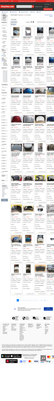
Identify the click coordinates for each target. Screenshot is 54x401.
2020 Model (4, 79)
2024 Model (4, 74)
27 (41, 300)
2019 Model (4, 80)
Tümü (4, 55)
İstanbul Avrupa (4, 187)
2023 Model (4, 75)
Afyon (4, 195)
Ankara (4, 189)
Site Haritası (5, 332)
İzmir (4, 190)
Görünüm (28, 22)
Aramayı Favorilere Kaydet (48, 309)
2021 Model (4, 78)
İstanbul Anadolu (4, 188)
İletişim (38, 328)
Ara (5, 200)
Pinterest (46, 331)
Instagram (46, 329)
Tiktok (46, 332)
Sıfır (4, 54)
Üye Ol (46, 6)
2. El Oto (12, 327)
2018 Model (4, 81)
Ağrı (4, 196)
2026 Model (4, 72)
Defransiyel (22, 337)
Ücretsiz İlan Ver (48, 9)
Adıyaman (4, 194)
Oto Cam (21, 334)
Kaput (33, 12)
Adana (4, 193)
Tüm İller (4, 185)
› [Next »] (47, 300)
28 (44, 300)
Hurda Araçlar (13, 330)
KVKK (4, 331)
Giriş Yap (47, 4)
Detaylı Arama (38, 6)
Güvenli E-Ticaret (50, 1)
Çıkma (4, 52)
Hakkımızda (5, 333)
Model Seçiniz (4, 70)
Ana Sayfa (5, 12)
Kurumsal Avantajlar (4, 1)
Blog (12, 1)
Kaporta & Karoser (23, 12)
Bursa (4, 191)
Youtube (46, 330)
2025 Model (4, 73)
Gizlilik (4, 330)
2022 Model (4, 76)
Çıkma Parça (13, 12)
